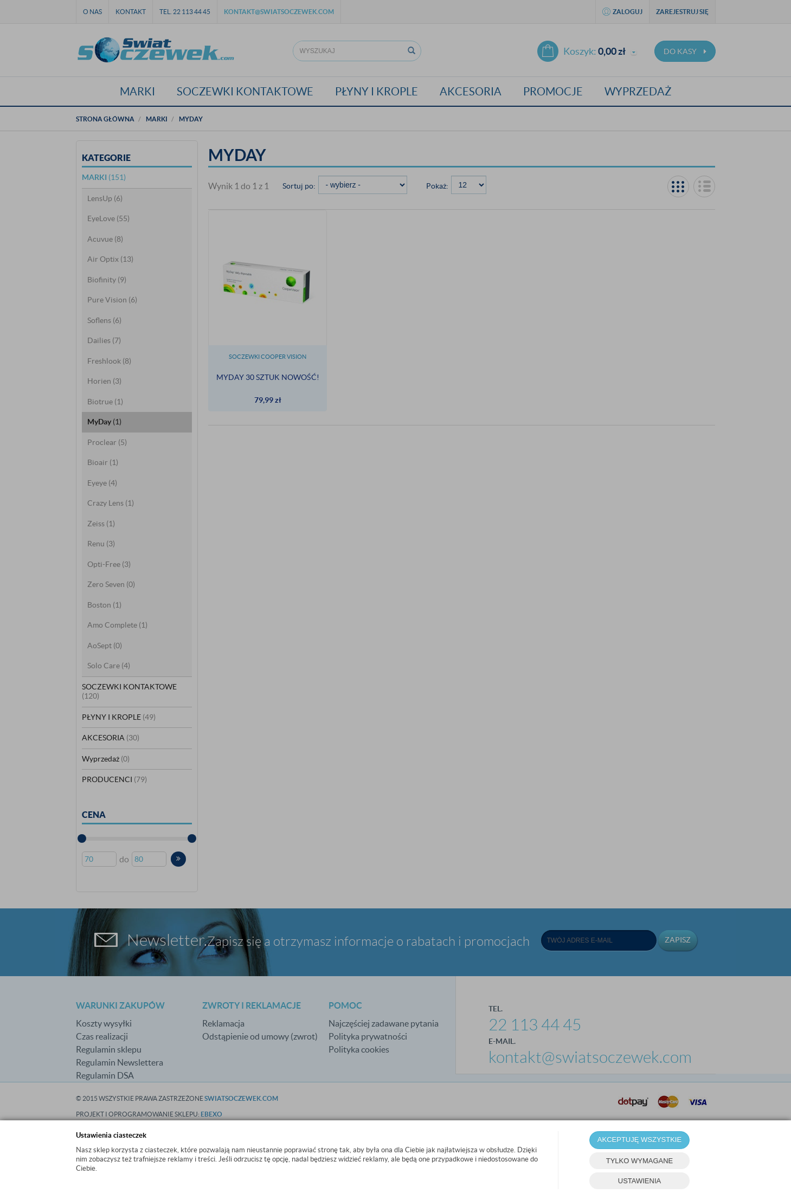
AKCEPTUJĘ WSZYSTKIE (639, 1140)
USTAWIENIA (639, 1181)
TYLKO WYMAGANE (639, 1161)
